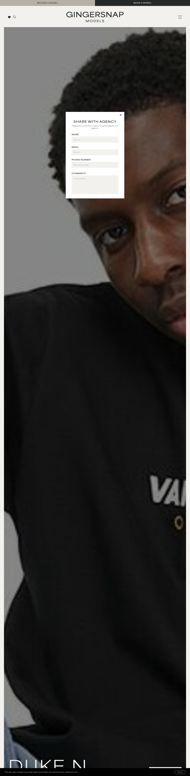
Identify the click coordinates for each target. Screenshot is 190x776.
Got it (180, 772)
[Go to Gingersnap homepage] (95, 17)
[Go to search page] (14, 17)
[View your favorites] (9, 17)
